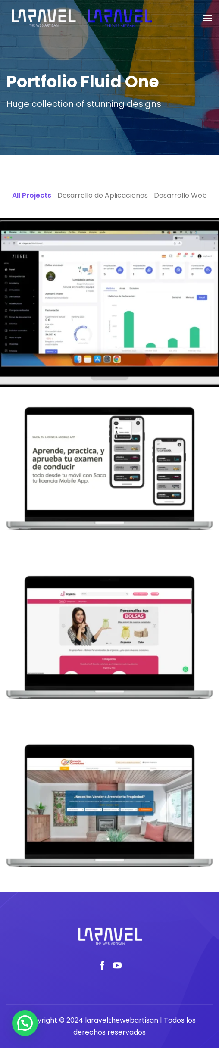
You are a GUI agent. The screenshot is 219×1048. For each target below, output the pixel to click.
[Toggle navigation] (207, 18)
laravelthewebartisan (121, 1020)
